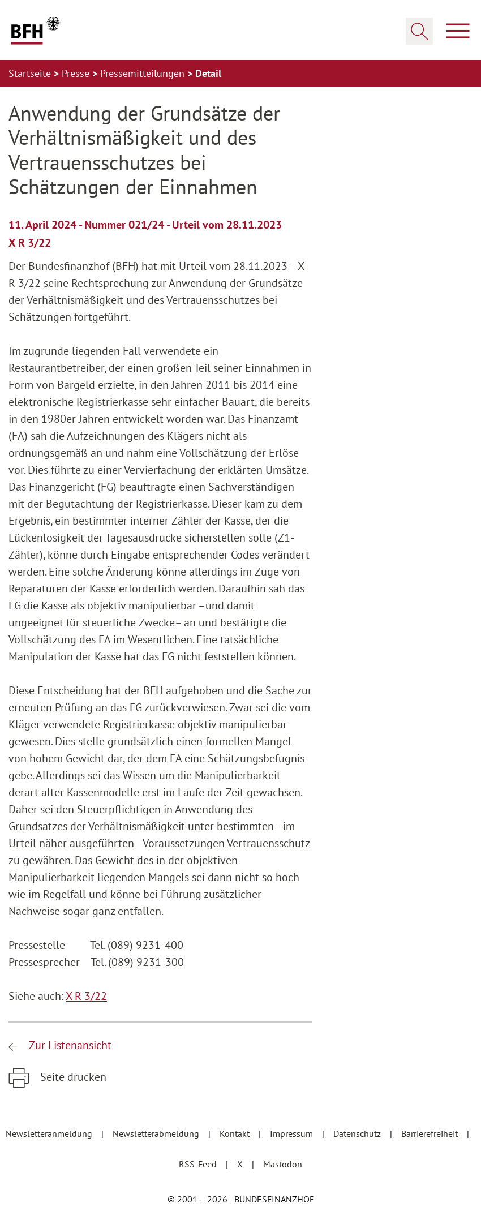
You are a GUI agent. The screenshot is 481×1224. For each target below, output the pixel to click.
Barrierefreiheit (430, 1133)
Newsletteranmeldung (50, 1133)
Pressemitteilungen (143, 73)
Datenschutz (358, 1133)
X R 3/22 (86, 996)
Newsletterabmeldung (157, 1133)
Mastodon (282, 1164)
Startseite (31, 73)
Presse (77, 73)
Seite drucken (71, 1077)
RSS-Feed (199, 1164)
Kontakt (236, 1133)
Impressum (292, 1133)
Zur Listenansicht (68, 1045)
